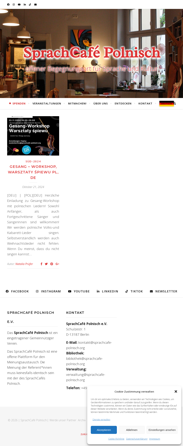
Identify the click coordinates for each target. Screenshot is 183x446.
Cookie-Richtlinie (116, 438)
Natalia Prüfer (24, 264)
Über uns (100, 103)
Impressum (154, 438)
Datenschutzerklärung (136, 438)
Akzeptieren (104, 429)
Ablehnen (131, 429)
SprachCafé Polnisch (91, 52)
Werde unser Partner (63, 420)
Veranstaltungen (47, 103)
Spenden (19, 103)
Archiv (82, 420)
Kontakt (145, 103)
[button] (176, 391)
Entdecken (123, 103)
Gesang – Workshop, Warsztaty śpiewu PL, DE (33, 172)
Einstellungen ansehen (162, 429)
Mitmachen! (77, 103)
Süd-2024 (33, 161)
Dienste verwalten (101, 419)
